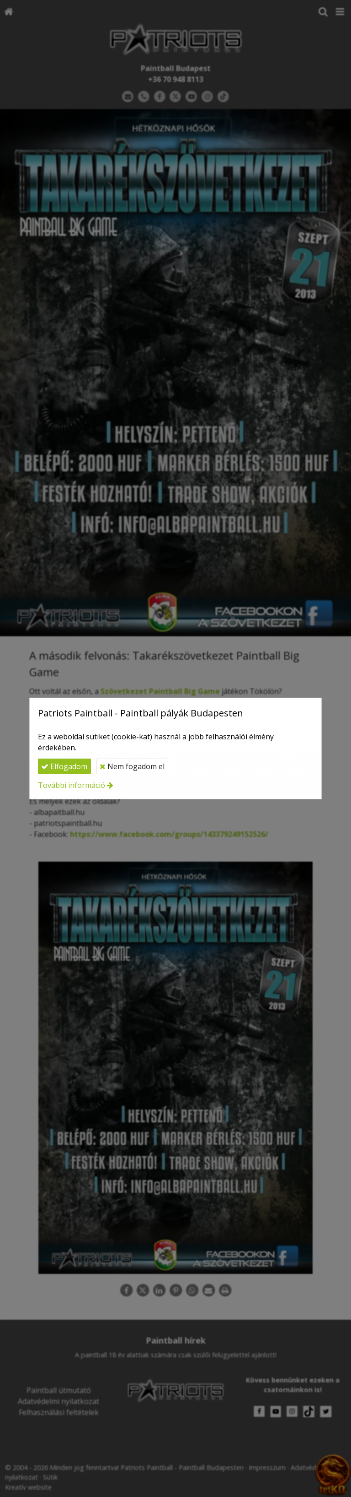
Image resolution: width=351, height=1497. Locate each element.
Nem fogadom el (132, 766)
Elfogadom (64, 766)
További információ (71, 785)
